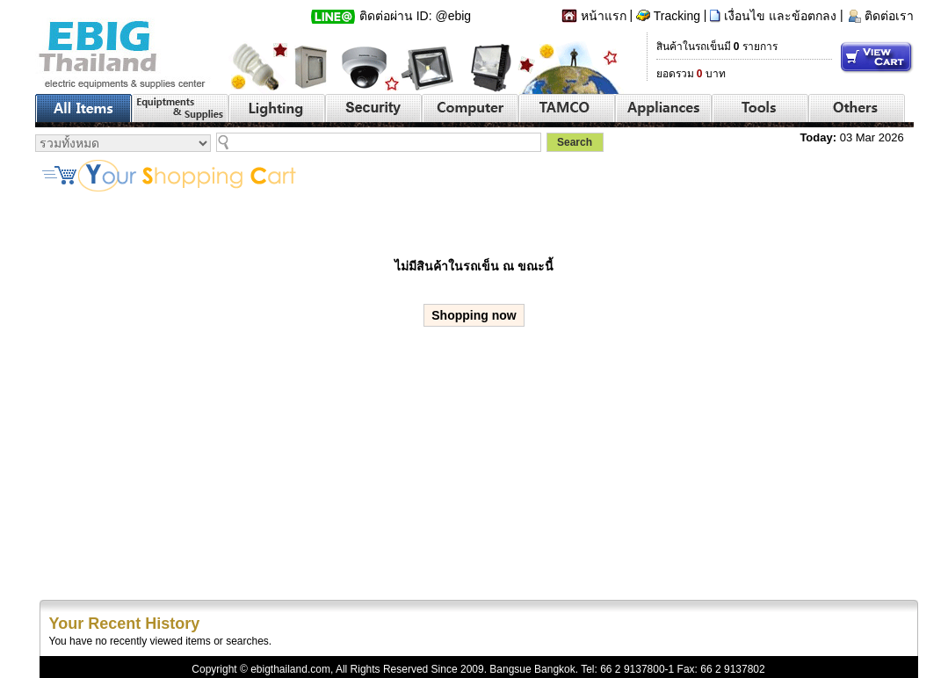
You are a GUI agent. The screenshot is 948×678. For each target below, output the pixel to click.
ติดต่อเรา (889, 16)
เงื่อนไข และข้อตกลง (780, 16)
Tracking (677, 16)
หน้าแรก (603, 16)
